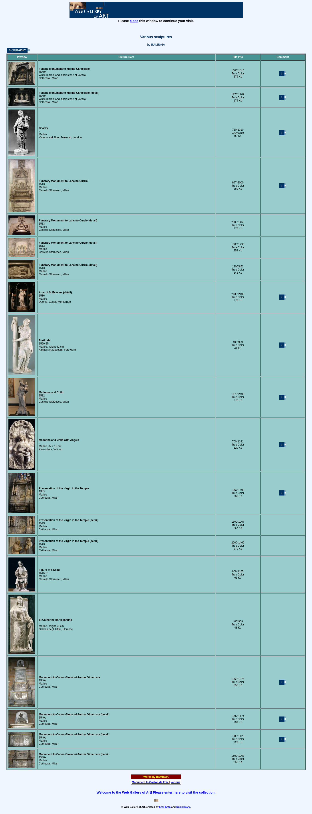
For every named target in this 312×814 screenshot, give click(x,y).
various (175, 782)
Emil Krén (165, 807)
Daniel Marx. (183, 807)
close (134, 21)
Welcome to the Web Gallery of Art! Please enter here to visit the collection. (156, 792)
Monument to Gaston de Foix (150, 782)
